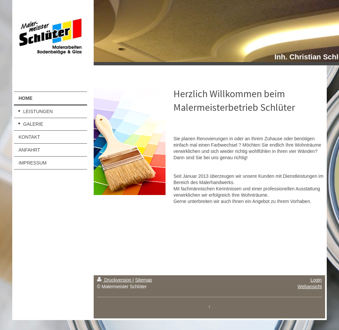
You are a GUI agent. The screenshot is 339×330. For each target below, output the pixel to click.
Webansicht (310, 286)
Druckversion (114, 280)
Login (316, 280)
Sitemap (143, 280)
